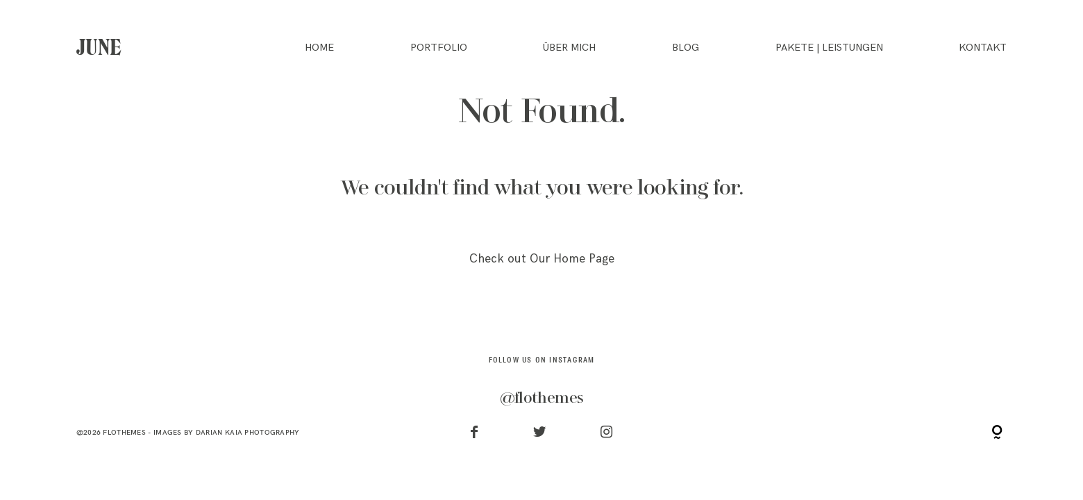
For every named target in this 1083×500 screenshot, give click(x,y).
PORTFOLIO (438, 47)
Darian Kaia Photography (248, 432)
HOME (319, 47)
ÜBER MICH (569, 47)
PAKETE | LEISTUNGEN (829, 47)
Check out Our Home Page (541, 259)
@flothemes (541, 398)
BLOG (685, 47)
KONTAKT (983, 47)
